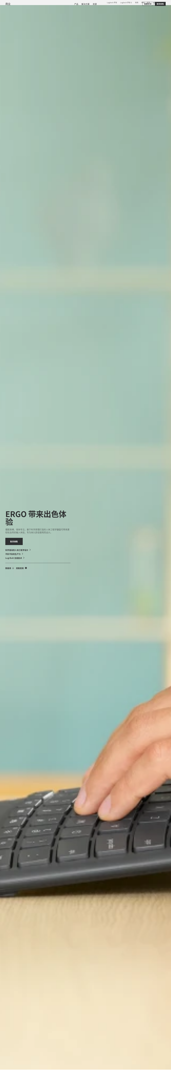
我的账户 (153, 9)
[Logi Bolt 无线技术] (15, 558)
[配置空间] (147, 16)
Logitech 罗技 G (126, 2)
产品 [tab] (41, 8)
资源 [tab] (69, 8)
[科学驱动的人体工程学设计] (18, 550)
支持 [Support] (148, 2)
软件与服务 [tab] (55, 8)
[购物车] (159, 9)
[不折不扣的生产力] (14, 554)
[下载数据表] (9, 568)
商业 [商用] (7, 16)
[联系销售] (160, 16)
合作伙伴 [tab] (82, 8)
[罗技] (23, 8)
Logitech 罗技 (112, 2)
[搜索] (140, 9)
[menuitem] (76, 16)
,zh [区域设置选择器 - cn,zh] (159, 2)
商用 (136, 2)
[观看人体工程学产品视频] (21, 568)
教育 (143, 2)
